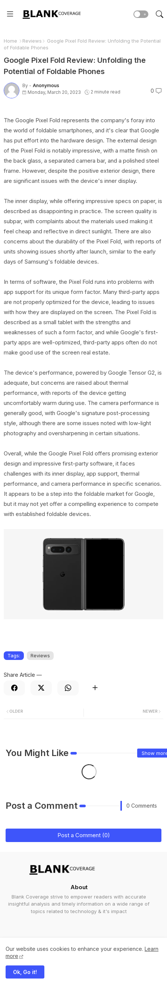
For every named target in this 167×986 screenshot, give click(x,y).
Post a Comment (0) (83, 835)
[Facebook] (14, 688)
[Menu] (10, 14)
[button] (140, 14)
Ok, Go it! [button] (25, 972)
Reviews (32, 41)
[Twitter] (41, 688)
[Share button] (94, 688)
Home (10, 41)
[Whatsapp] (68, 688)
